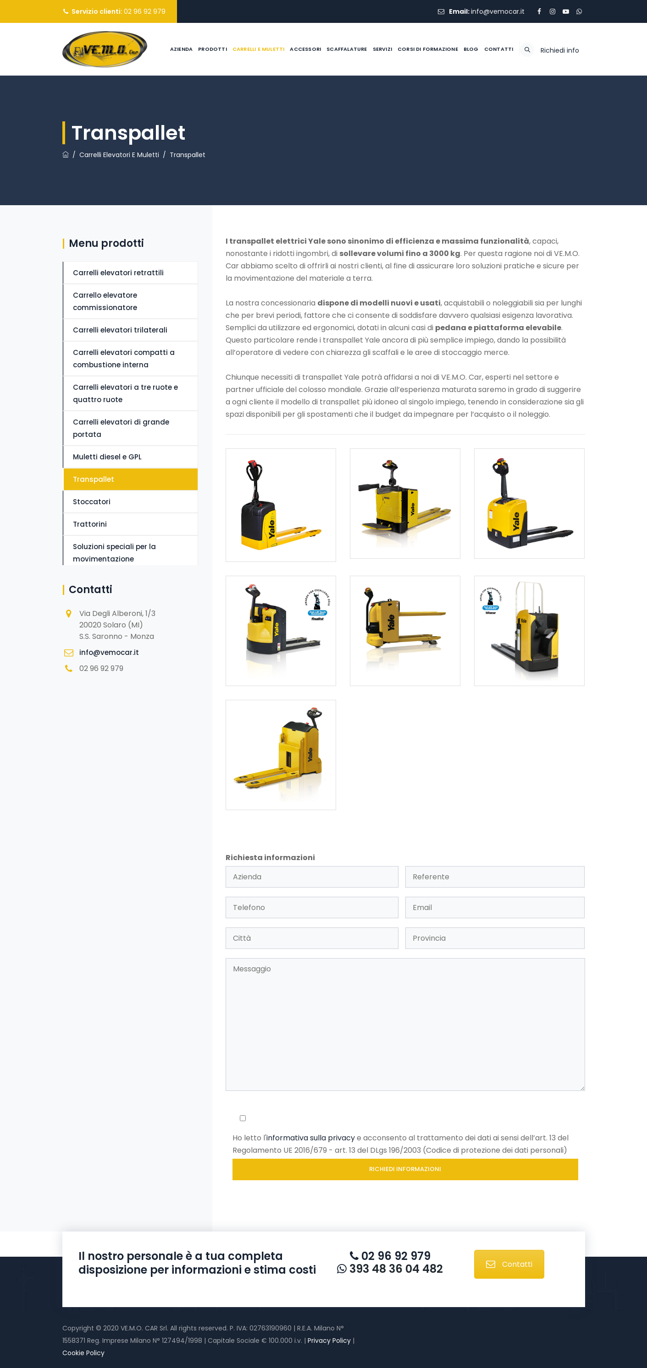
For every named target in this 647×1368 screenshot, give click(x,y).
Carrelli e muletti (236, 101)
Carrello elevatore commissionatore (105, 301)
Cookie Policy (83, 1352)
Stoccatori (92, 502)
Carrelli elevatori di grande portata (121, 428)
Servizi (360, 101)
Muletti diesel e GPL (107, 457)
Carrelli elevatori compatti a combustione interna (124, 359)
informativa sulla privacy (310, 1138)
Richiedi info (560, 103)
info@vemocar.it (498, 11)
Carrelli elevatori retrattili (118, 273)
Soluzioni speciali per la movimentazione (114, 553)
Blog (448, 101)
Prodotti (190, 101)
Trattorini (90, 524)
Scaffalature (324, 101)
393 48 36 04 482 (395, 1268)
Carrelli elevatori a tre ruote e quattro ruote (125, 393)
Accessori (283, 101)
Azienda (159, 101)
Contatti (476, 101)
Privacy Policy (329, 1340)
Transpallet (93, 479)
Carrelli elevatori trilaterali (120, 330)
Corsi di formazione (405, 101)
